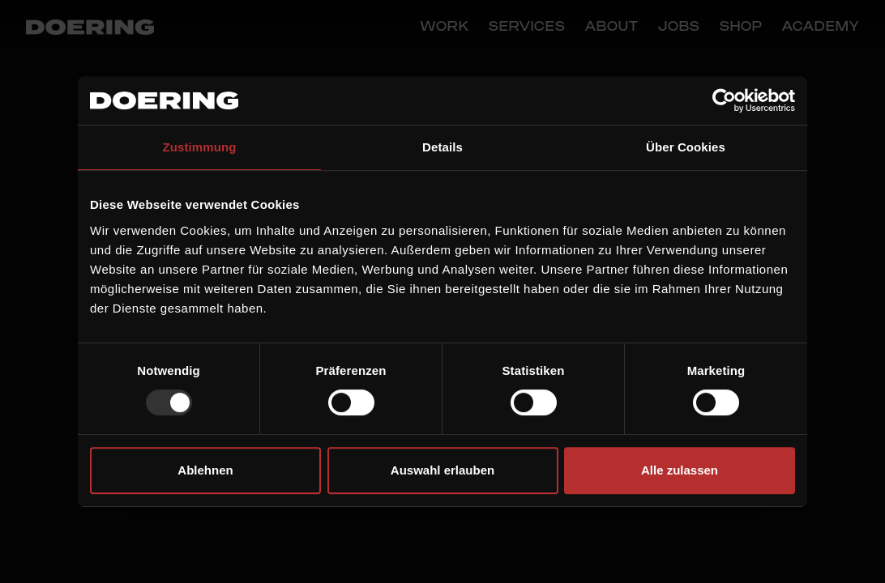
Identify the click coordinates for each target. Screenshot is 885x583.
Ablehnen (205, 470)
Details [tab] (442, 147)
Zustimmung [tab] (200, 147)
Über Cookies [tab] (685, 147)
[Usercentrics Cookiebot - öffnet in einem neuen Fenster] (724, 100)
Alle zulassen (679, 470)
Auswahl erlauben (442, 470)
